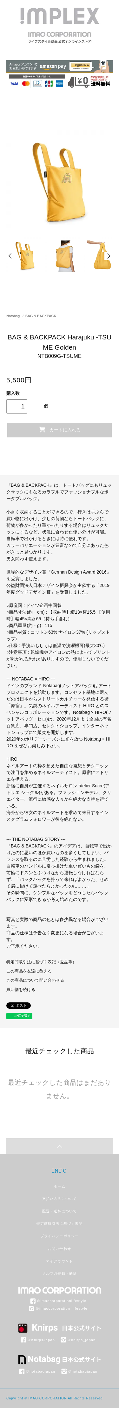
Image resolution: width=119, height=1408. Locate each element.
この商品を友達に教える (29, 971)
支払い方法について (59, 1199)
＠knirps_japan (78, 1339)
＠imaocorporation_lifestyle (58, 1308)
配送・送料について (59, 1211)
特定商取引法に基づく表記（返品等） (41, 962)
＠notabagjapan (36, 1371)
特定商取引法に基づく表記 (59, 1223)
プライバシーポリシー (59, 1236)
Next (108, 256)
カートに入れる (59, 429)
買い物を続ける (20, 989)
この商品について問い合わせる (35, 980)
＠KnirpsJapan (37, 1339)
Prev (10, 256)
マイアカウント (59, 1261)
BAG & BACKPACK (40, 316)
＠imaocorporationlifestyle (58, 1300)
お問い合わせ (59, 1249)
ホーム (59, 1186)
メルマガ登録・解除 (59, 1273)
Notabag (13, 316)
